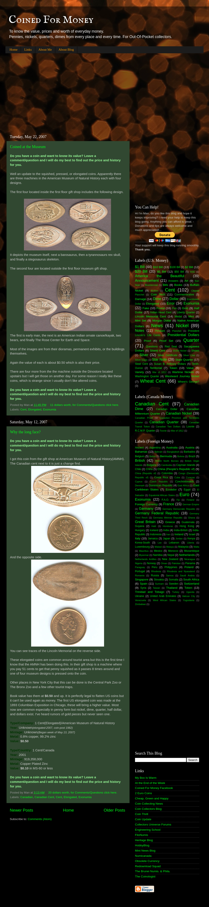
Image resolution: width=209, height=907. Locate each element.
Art (186, 280)
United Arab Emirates (163, 596)
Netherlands (187, 555)
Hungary (140, 530)
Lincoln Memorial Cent (150, 316)
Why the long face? (25, 432)
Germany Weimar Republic (167, 517)
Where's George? (188, 381)
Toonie (163, 430)
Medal (178, 316)
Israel (192, 534)
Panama (190, 563)
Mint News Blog (145, 850)
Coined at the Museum (28, 147)
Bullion (154, 290)
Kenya (191, 538)
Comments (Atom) (40, 819)
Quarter (191, 340)
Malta (196, 546)
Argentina (155, 447)
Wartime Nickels (183, 372)
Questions (152, 346)
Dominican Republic (161, 485)
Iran (168, 534)
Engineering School (147, 829)
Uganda (190, 592)
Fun (174, 308)
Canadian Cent (44, 797)
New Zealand (170, 559)
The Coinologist (145, 876)
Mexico (158, 550)
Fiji (178, 500)
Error (171, 303)
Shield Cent (157, 350)
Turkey (175, 592)
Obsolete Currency (147, 861)
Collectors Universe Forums (153, 824)
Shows (195, 350)
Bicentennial (151, 285)
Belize (152, 456)
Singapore (141, 579)
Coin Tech (158, 294)
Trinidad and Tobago (149, 592)
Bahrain (159, 451)
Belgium (140, 456)
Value (190, 368)
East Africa (183, 485)
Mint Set (140, 320)
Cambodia (166, 465)
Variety (139, 372)
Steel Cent (141, 363)
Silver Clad (189, 355)
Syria (143, 587)
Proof (147, 340)
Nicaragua (189, 559)
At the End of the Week (150, 783)
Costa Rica (161, 477)
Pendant (160, 330)
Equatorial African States (162, 495)
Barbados (189, 451)
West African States (164, 600)
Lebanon (174, 542)
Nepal (170, 555)
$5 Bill (161, 271)
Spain (143, 583)
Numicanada (143, 855)
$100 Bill (175, 267)
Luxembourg (142, 546)
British (140, 460)
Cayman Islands (185, 465)
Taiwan (156, 588)
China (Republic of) (145, 473)
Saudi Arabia (187, 575)
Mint (191, 316)
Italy (137, 538)
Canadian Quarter (164, 422)
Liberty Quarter (186, 312)
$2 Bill (189, 267)
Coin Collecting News (149, 803)
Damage (140, 299)
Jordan (179, 538)
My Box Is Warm (146, 777)
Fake (146, 308)
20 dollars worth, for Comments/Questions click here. (82, 792)
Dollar (174, 299)
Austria (189, 447)
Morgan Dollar (161, 320)
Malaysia (183, 546)
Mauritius (144, 551)
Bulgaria (152, 465)
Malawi (158, 546)
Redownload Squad (148, 866)
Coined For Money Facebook (154, 788)
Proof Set (166, 340)
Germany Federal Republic (157, 513)
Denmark (140, 485)
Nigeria (138, 563)
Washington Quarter (147, 376)
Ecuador (171, 489)
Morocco (173, 550)
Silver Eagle (141, 359)
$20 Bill (141, 271)
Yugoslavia (188, 600)
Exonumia (49, 409)
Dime (157, 299)
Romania (139, 575)
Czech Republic (159, 481)
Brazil (192, 456)
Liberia (190, 542)
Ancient (139, 447)
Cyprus (138, 481)
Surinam (159, 583)
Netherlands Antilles (146, 559)
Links (28, 49)
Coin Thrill (141, 814)
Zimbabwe (140, 604)
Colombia (167, 473)
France (168, 504)
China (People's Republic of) (176, 469)
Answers (173, 280)
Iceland (154, 530)
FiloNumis (141, 835)
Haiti (153, 526)
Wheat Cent (152, 381)
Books (178, 285)
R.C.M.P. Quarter (145, 430)
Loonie (190, 426)
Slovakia (159, 579)
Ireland (179, 534)
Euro (184, 494)
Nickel (182, 325)
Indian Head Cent (161, 312)
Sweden (174, 583)
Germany (146, 508)
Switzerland (191, 583)
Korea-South (142, 542)
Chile (138, 469)
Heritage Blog (144, 840)
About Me (45, 49)
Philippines (170, 567)
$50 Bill (179, 271)
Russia (155, 575)
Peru (154, 567)
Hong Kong (187, 526)
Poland (189, 567)
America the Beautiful (159, 276)
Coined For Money (51, 20)
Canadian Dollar (166, 409)
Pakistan (176, 563)
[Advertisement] (72, 90)
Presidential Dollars (183, 335)
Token (173, 368)
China (149, 469)
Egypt (187, 489)
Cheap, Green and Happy (152, 798)
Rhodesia (156, 571)
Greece (170, 522)
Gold (185, 308)
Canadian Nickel (179, 413)
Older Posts (114, 810)
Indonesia (156, 534)
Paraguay (140, 567)
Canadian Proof (144, 418)
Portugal (140, 571)
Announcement (147, 280)
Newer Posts (21, 810)
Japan (166, 538)
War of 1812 (159, 372)
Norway (151, 563)
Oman (164, 563)
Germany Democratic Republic (178, 509)
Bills (165, 285)
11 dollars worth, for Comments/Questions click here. (84, 405)
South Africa (191, 579)
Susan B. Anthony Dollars (170, 363)
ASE (192, 271)
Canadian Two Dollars (168, 426)
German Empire (190, 504)
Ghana (191, 517)
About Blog (66, 49)
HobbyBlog (142, 845)
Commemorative (184, 294)
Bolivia (180, 456)
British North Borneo (167, 461)
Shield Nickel (180, 350)
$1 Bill (140, 267)
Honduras (168, 526)
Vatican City (188, 596)
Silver (144, 355)
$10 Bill (158, 267)
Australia (172, 447)
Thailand (171, 587)
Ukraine (139, 596)
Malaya (170, 546)
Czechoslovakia (184, 481)
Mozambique (191, 550)
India (166, 530)
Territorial (156, 368)
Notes (139, 330)
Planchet (176, 331)
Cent (23, 409)
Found (161, 308)
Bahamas (141, 451)
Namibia (158, 555)
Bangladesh (173, 451)
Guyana (139, 526)
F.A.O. (165, 499)
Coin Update (143, 819)
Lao (160, 542)
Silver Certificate (167, 355)
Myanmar (144, 555)
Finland (190, 500)
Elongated (34, 409)
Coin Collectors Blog (148, 808)
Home (14, 49)
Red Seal (171, 346)
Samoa (170, 575)
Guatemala (188, 522)
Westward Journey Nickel (182, 376)
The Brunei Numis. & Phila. (152, 871)
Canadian (26, 797)
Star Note (159, 359)
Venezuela (140, 600)
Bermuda (166, 456)
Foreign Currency (146, 504)
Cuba (177, 477)
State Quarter (184, 359)
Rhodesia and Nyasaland (181, 571)
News (157, 325)
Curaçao (190, 477)
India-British (181, 530)
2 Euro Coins (143, 793)
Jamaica (153, 538)
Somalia (173, 579)
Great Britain (145, 522)
